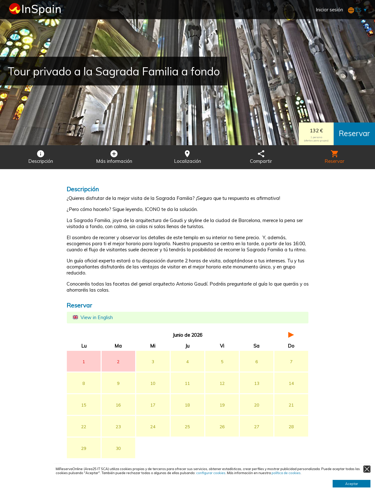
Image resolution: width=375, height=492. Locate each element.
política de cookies (286, 473)
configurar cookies (210, 473)
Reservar (354, 133)
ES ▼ (357, 10)
